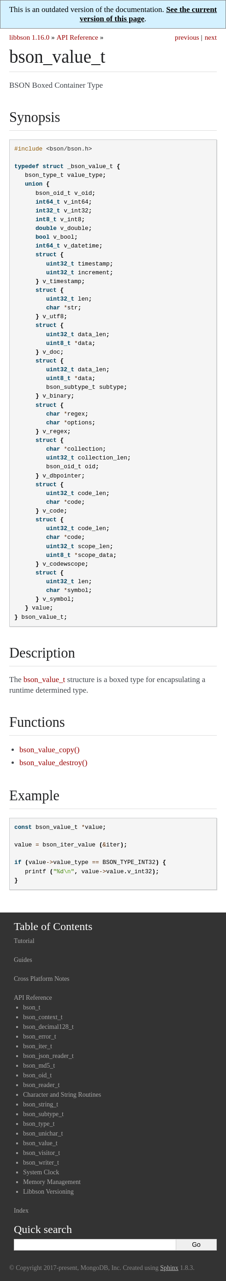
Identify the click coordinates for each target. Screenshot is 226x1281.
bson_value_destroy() (53, 762)
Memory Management (52, 1181)
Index (21, 1210)
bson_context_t (43, 1017)
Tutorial (24, 940)
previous (187, 37)
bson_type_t (38, 1123)
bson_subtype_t (43, 1114)
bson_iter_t (37, 1046)
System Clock (41, 1172)
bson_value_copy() (49, 749)
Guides (23, 959)
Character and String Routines (62, 1094)
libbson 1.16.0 (29, 37)
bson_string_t (40, 1104)
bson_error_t (39, 1036)
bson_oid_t (37, 1075)
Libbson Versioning (48, 1191)
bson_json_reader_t (48, 1055)
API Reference (77, 37)
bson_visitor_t (41, 1152)
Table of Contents (53, 926)
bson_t (31, 1007)
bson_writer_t (41, 1162)
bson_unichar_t (43, 1133)
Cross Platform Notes (42, 978)
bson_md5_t (39, 1065)
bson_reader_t (41, 1085)
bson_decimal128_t (48, 1026)
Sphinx (169, 1267)
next (211, 37)
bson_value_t (40, 1143)
